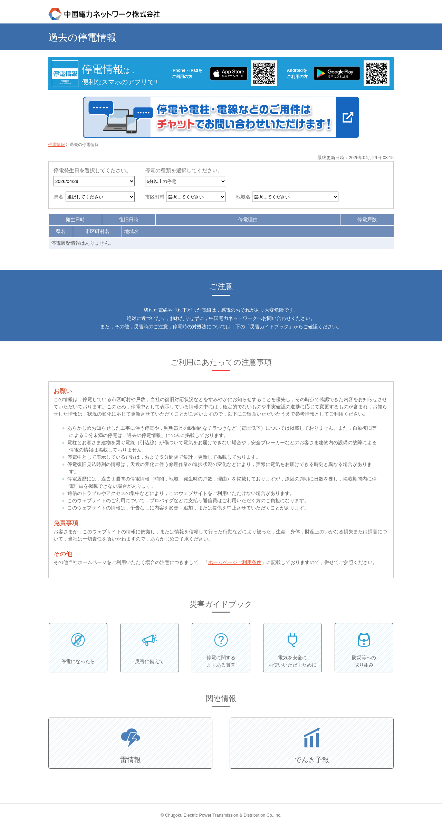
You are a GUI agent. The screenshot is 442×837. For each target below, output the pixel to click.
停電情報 (56, 144)
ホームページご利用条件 (234, 562)
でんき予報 (312, 759)
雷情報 (130, 759)
